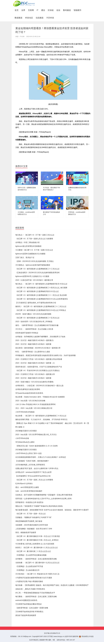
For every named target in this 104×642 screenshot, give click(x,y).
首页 (17, 10)
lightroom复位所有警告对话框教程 (28, 246)
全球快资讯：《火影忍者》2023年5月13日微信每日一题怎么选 (39, 385)
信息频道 (39, 18)
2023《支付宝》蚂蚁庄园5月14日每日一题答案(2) (34, 340)
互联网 (31, 10)
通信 (43, 10)
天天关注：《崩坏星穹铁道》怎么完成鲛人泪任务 (34, 329)
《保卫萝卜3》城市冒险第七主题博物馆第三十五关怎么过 (37, 318)
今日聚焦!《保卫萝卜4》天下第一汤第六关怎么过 (34, 250)
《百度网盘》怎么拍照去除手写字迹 (29, 566)
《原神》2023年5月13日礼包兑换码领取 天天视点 (34, 261)
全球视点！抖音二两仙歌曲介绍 (27, 242)
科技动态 (29, 18)
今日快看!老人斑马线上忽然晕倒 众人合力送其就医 (34, 544)
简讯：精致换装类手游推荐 (25, 532)
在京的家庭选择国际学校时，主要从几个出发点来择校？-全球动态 (40, 457)
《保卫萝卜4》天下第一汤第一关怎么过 (30, 514)
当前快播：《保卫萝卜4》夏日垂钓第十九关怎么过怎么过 (37, 563)
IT (37, 10)
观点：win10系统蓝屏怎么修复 (27, 487)
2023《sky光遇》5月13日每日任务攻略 (30, 401)
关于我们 (50, 636)
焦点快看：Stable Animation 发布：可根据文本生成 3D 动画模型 (40, 397)
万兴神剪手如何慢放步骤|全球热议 (28, 604)
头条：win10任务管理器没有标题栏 (28, 491)
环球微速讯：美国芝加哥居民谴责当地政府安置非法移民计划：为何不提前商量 (45, 355)
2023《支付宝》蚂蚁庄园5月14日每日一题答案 (33, 344)
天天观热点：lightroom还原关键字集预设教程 (32, 265)
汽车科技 (50, 18)
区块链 (51, 10)
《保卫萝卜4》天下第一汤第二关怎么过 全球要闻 (34, 480)
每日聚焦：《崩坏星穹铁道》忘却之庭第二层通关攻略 (36, 596)
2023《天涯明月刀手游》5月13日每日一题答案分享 (35, 374)
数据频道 (18, 18)
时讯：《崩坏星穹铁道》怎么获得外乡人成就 (32, 352)
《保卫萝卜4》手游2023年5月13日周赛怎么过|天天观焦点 (37, 370)
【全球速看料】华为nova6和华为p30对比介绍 (32, 476)
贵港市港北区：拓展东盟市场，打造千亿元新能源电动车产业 (38, 367)
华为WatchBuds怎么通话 (24, 442)
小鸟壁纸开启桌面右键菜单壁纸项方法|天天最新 (33, 578)
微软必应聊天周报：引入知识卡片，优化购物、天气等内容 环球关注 (41, 419)
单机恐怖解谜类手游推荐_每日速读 (28, 521)
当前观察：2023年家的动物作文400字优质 (31, 525)
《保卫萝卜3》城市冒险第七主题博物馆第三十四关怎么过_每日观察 (41, 288)
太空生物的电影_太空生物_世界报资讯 (30, 465)
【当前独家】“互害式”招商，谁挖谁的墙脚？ (32, 461)
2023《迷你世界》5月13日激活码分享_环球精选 (33, 321)
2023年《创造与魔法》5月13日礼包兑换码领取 (33, 314)
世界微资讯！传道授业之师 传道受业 (29, 502)
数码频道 (67, 10)
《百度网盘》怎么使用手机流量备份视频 (30, 555)
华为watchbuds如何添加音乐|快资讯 (29, 393)
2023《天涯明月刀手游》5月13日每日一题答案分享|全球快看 (38, 359)
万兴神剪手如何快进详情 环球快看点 (29, 612)
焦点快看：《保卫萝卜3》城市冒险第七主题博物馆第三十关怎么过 (40, 416)
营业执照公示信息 (86, 636)
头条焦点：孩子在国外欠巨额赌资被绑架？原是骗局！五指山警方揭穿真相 (43, 495)
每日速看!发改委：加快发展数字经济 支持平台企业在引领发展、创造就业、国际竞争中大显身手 (52, 510)
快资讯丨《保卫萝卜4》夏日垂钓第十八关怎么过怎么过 (36, 547)
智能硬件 (77, 10)
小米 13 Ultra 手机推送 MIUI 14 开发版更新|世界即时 (35, 404)
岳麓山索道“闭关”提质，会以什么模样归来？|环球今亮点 (36, 468)
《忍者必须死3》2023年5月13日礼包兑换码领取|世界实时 (37, 272)
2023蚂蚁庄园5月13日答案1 (26, 450)
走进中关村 (68, 636)
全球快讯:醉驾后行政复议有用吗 (27, 389)
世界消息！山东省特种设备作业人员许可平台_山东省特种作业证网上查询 (43, 499)
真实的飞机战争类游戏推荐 (25, 615)
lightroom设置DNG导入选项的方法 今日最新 (32, 276)
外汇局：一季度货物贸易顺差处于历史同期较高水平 (35, 593)
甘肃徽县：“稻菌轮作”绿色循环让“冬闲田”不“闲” (33, 517)
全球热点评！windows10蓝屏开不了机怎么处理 (33, 472)
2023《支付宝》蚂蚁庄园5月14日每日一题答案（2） (35, 363)
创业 (58, 10)
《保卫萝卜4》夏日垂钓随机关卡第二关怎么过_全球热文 (37, 540)
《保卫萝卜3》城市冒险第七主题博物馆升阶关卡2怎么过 (37, 291)
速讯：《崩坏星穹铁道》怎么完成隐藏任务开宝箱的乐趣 (36, 325)
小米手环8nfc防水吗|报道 (25, 412)
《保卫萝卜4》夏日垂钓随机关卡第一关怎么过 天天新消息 (37, 536)
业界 (23, 10)
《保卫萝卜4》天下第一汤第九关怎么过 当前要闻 (34, 239)
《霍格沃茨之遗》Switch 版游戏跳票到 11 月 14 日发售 (36, 446)
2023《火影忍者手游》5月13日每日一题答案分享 (34, 280)
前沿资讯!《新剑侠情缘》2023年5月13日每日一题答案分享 (38, 348)
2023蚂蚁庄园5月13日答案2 (26, 431)
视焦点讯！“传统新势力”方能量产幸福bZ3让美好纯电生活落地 (39, 506)
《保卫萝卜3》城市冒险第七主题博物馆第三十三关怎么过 (37, 269)
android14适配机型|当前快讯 (26, 600)
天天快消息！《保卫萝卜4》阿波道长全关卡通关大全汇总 (37, 574)
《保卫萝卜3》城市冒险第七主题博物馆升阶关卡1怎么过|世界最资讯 (41, 299)
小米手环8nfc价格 (22, 438)
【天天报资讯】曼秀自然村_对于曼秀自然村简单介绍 (35, 303)
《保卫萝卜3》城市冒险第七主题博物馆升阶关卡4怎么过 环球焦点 (40, 310)
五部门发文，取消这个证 (24, 257)
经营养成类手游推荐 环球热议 (26, 333)
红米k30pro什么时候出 (24, 483)
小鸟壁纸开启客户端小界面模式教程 (29, 581)
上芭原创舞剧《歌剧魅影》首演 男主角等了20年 (33, 529)
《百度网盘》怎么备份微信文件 (27, 570)
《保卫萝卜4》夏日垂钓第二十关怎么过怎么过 (33, 551)
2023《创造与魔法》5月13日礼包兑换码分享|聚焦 (34, 382)
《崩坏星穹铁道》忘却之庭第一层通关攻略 (31, 608)
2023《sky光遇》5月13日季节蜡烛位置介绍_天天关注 (36, 434)
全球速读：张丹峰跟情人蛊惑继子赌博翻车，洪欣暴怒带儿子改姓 (40, 337)
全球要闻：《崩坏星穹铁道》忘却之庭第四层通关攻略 (36, 559)
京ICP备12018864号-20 (52, 633)
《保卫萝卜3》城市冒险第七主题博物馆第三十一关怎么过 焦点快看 (41, 295)
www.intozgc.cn (59, 636)
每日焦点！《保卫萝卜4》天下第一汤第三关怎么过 (34, 235)
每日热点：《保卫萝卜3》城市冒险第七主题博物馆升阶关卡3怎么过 (41, 284)
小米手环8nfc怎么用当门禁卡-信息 (28, 453)
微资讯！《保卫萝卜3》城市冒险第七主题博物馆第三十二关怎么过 (40, 306)
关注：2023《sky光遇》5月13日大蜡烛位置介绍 (33, 408)
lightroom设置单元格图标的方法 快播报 (30, 254)
